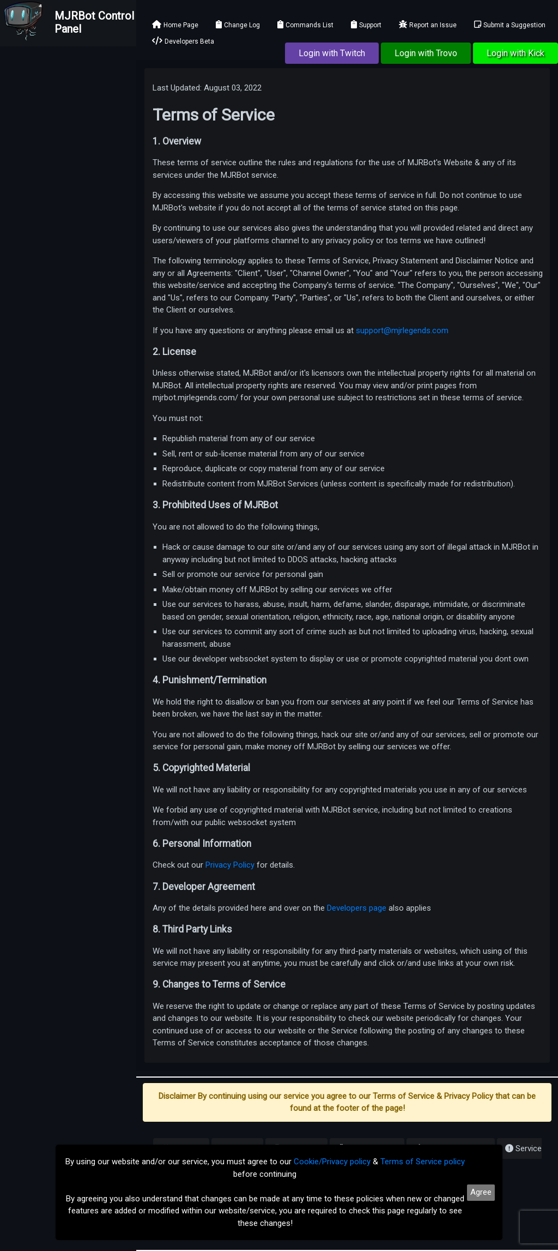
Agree (481, 1192)
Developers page (356, 908)
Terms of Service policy (422, 1161)
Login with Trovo (426, 53)
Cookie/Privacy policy (332, 1161)
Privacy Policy (229, 865)
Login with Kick (515, 53)
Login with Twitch (332, 53)
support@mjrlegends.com (402, 330)
